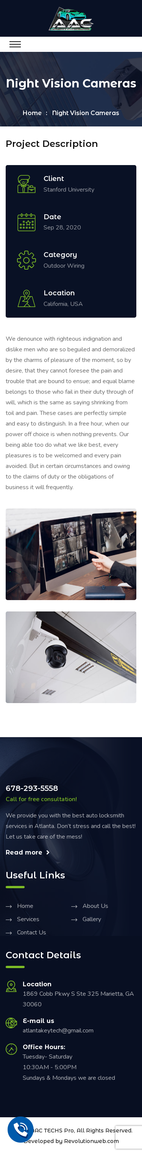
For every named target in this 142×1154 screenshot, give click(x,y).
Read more (28, 852)
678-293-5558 (32, 788)
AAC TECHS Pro (52, 1130)
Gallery (92, 919)
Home (32, 113)
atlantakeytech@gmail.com (58, 1030)
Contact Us (31, 932)
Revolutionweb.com (91, 1141)
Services (28, 919)
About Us (95, 906)
